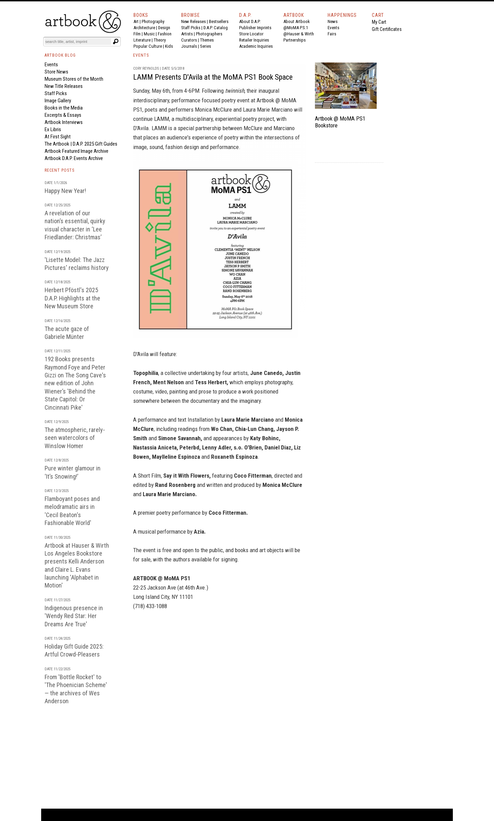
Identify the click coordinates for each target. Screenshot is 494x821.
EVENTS (141, 55)
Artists (187, 33)
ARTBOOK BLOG (60, 55)
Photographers (209, 33)
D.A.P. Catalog (215, 27)
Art (136, 21)
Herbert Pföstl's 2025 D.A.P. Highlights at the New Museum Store (72, 298)
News (333, 21)
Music (149, 33)
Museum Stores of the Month (74, 79)
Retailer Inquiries (254, 40)
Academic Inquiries (256, 46)
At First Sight (58, 137)
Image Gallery (58, 101)
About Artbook (296, 21)
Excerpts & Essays (63, 115)
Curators (189, 40)
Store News (56, 72)
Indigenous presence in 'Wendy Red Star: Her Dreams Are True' (74, 616)
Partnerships (294, 40)
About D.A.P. (249, 21)
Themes (207, 40)
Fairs (332, 33)
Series (205, 46)
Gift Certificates (387, 29)
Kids (169, 46)
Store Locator (251, 33)
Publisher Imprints (255, 27)
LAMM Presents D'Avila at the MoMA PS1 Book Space (213, 77)
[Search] (78, 41)
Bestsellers (218, 21)
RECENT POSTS (59, 170)
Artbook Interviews (64, 122)
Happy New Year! (65, 190)
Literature (142, 40)
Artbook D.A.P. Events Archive (74, 158)
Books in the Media (64, 108)
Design (164, 27)
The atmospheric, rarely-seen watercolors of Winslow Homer (75, 437)
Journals (189, 46)
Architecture (144, 27)
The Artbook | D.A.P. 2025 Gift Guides (81, 144)
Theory (160, 40)
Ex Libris (53, 129)
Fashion (165, 33)
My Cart (379, 22)
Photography (153, 21)
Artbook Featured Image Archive (76, 151)
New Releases (193, 21)
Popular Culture (147, 46)
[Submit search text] (115, 41)
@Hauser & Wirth (298, 33)
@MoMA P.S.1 (295, 27)
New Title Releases (64, 86)
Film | (138, 33)
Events (333, 27)
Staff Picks (190, 27)
